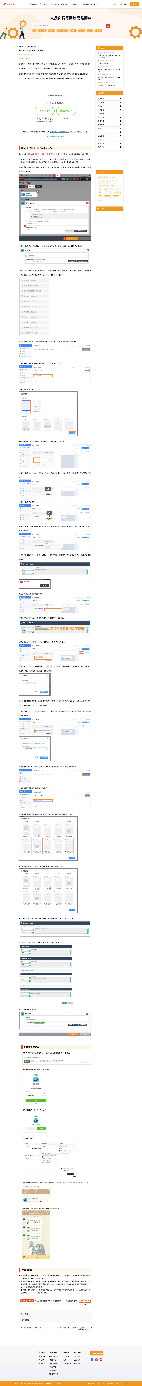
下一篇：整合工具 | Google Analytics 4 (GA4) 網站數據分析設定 (73, 1328)
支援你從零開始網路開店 (71, 17)
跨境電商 (107, 197)
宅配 (111, 189)
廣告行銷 (36, 47)
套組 (34, 30)
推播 (27, 58)
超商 (100, 193)
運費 (100, 189)
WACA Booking (62, 30)
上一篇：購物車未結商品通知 (30, 1327)
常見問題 (98, 30)
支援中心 (21, 47)
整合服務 (29, 47)
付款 (105, 189)
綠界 (100, 197)
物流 (105, 177)
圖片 (100, 200)
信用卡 (118, 189)
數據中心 (51, 30)
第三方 (112, 177)
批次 (108, 185)
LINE (21, 58)
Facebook (107, 193)
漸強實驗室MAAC (33, 74)
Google (101, 185)
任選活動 (117, 193)
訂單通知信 (26, 1320)
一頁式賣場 (42, 30)
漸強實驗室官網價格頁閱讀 (59, 132)
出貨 (114, 181)
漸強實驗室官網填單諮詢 (55, 136)
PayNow (73, 30)
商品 (100, 177)
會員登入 (81, 30)
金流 (108, 181)
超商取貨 (90, 30)
